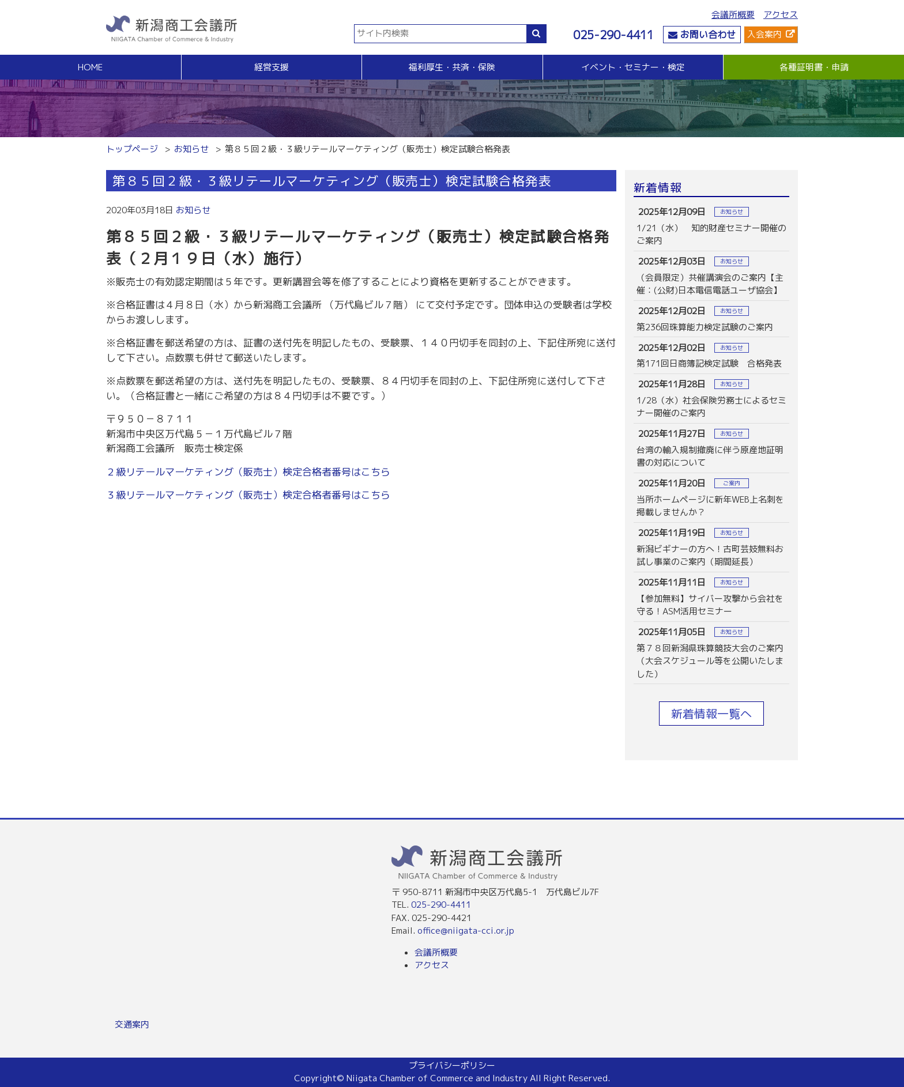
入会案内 (764, 34)
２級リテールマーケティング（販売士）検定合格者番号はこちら (248, 471)
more (711, 226)
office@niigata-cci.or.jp (465, 930)
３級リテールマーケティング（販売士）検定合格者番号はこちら (248, 494)
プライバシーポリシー (452, 1065)
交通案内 (132, 1024)
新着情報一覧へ (711, 713)
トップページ (132, 149)
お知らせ (191, 149)
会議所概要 (733, 15)
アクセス (780, 15)
